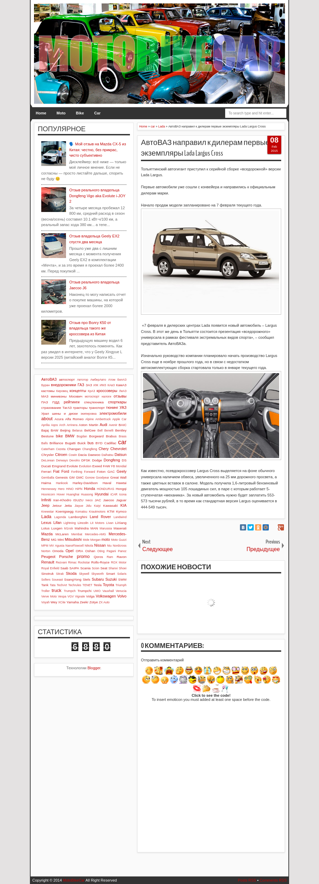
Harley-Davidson (85, 483)
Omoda (57, 551)
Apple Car (119, 419)
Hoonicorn (48, 494)
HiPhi (78, 489)
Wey (54, 602)
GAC (110, 471)
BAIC (122, 425)
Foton (101, 471)
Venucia (121, 591)
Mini (60, 539)
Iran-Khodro (62, 500)
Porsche (66, 557)
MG (53, 539)
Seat (103, 568)
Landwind (119, 517)
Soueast (57, 579)
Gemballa (47, 477)
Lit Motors (97, 523)
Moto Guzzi (118, 539)
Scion (95, 568)
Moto (61, 113)
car (122, 442)
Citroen (61, 454)
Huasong (87, 494)
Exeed (97, 466)
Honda (89, 488)
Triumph (121, 585)
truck (57, 590)
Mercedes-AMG (95, 534)
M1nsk (68, 528)
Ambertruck (103, 419)
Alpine (89, 419)
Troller (45, 591)
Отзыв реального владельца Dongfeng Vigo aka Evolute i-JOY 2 (97, 195)
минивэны (59, 396)
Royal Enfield (50, 568)
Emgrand (59, 466)
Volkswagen (106, 596)
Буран (45, 385)
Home (41, 113)
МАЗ (44, 396)
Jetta (68, 505)
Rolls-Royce (100, 562)
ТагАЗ (67, 408)
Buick (81, 443)
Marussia (106, 528)
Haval (106, 483)
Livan (109, 523)
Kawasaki (110, 505)
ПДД (55, 402)
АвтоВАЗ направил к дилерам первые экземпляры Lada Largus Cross (205, 147)
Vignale (80, 596)
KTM (110, 511)
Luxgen (56, 528)
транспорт (97, 408)
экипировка (89, 413)
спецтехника (93, 402)
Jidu (88, 505)
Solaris (121, 573)
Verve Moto (49, 596)
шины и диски (65, 413)
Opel (70, 551)
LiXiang (120, 523)
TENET (87, 585)
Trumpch (69, 591)
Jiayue (79, 505)
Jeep (45, 505)
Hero (61, 489)
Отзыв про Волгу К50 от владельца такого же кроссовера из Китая (90, 328)
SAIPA (74, 568)
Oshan (90, 551)
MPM (44, 545)
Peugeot (48, 557)
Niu (109, 545)
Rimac (72, 562)
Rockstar (84, 562)
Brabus (111, 436)
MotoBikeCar (74, 880)
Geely (121, 471)
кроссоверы (107, 391)
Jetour (57, 505)
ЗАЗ (89, 385)
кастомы (48, 391)
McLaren (61, 534)
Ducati (46, 466)
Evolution (85, 466)
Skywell (84, 573)
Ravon (121, 557)
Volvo (121, 596)
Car (97, 113)
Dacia (82, 455)
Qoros (98, 557)
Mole (86, 539)
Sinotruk (47, 573)
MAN (94, 528)
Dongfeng (111, 460)
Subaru (98, 579)
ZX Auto (104, 602)
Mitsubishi (73, 539)
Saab (64, 568)
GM (72, 477)
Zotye (93, 602)
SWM (122, 579)
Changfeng (89, 449)
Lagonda (60, 517)
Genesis (61, 477)
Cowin (72, 455)
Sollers (46, 579)
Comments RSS (273, 880)
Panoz (122, 551)
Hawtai (121, 483)
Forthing (76, 471)
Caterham (48, 449)
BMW (69, 436)
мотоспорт (92, 396)
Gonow (90, 477)
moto (105, 539)
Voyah (45, 602)
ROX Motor (118, 562)
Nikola (89, 545)
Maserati (119, 528)
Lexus (46, 523)
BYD (99, 443)
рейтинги (72, 402)
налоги (106, 396)
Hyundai (101, 494)
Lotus (45, 528)
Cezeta (61, 449)
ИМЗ (103, 385)
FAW (106, 466)
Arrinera (72, 425)
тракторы (80, 408)
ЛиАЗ (122, 391)
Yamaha (72, 602)
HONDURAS (105, 489)
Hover (61, 494)
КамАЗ (121, 385)
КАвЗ (111, 385)
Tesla (97, 585)
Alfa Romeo (74, 419)
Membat (77, 534)
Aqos (54, 425)
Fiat (56, 471)
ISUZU (78, 500)
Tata (53, 585)
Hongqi (121, 489)
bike (59, 436)
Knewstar (47, 511)
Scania (85, 568)
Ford (65, 471)
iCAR (114, 494)
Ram (110, 557)
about (47, 418)
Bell (100, 430)
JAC (98, 500)
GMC (80, 477)
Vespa (62, 596)
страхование (51, 408)
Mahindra (82, 528)
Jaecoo (108, 500)
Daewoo (94, 455)
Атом (112, 379)
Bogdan (82, 436)
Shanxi (113, 568)
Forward (89, 471)
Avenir (113, 425)
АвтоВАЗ (49, 379)
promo (83, 556)
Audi (103, 425)
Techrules (74, 585)
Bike (80, 113)
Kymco (121, 511)
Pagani (111, 551)
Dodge (97, 460)
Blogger (94, 668)
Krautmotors (97, 511)
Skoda (71, 573)
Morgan (95, 539)
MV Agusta (57, 545)
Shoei (122, 568)
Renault (47, 562)
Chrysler (47, 455)
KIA (123, 505)
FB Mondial (118, 466)
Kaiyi (97, 505)
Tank (44, 585)
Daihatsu (107, 455)
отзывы (119, 396)
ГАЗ (81, 385)
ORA (79, 551)
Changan (74, 449)
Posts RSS (247, 880)
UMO (97, 591)
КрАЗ (91, 391)
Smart (110, 573)
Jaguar (121, 500)
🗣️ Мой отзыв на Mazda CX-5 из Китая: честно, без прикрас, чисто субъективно (97, 149)
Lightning (70, 523)
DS (124, 460)
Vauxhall (108, 591)
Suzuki (111, 579)
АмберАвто (98, 379)
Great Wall (118, 477)
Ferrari (46, 471)
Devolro (74, 460)
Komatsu (81, 511)
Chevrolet (118, 449)
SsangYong (72, 579)
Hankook (62, 483)
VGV (70, 596)
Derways (62, 460)
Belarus (77, 430)
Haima (46, 483)
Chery (104, 449)
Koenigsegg (65, 511)
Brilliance (56, 443)
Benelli (108, 430)
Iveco (89, 500)
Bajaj (45, 430)
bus (91, 443)
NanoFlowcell (74, 545)
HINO (70, 489)
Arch (62, 425)
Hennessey (48, 489)
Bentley (120, 430)
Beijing (65, 430)
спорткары (117, 402)
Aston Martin (88, 425)
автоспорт (67, 379)
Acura (59, 419)
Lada (46, 516)
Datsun (120, 454)
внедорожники (63, 385)
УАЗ (123, 407)
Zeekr (84, 602)
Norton (45, 551)
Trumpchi (84, 591)
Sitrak (60, 573)
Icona (122, 494)
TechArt (62, 585)
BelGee (90, 430)
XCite (62, 602)
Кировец (62, 391)
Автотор (82, 379)
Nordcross (119, 545)
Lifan (57, 523)
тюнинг (112, 407)
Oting (100, 551)
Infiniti (46, 500)
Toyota (108, 585)
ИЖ (96, 385)
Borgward (96, 436)
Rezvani (61, 562)
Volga (90, 596)
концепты (77, 391)
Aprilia (45, 425)
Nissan (100, 545)
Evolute (72, 466)
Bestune (47, 436)
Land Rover (100, 517)
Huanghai (72, 494)
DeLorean (48, 460)
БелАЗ (121, 379)
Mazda (47, 534)
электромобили (112, 413)
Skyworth (97, 573)
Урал (45, 413)
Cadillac (110, 443)
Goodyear (102, 477)
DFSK (85, 460)
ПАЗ (44, 402)
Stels (86, 579)
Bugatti (70, 443)
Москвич (75, 396)
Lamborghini (77, 517)
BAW (54, 430)
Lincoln (83, 523)
